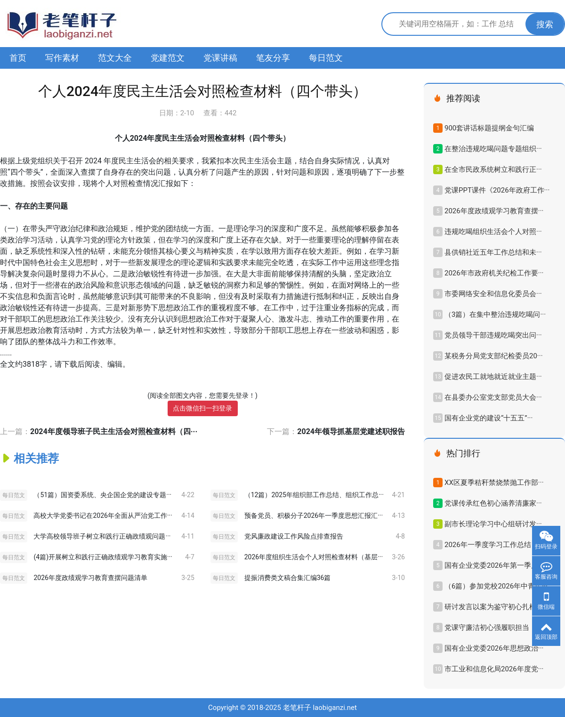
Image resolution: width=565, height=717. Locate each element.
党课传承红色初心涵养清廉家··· (493, 503)
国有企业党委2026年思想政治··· (493, 648)
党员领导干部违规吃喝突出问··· (493, 335)
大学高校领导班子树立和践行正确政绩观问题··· (101, 536)
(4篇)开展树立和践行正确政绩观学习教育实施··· (102, 557)
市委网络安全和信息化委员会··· (493, 294)
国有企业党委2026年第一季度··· (493, 565)
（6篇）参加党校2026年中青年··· (496, 586)
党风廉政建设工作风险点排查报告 (293, 536)
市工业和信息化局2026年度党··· (493, 669)
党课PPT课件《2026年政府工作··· (496, 190)
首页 (17, 58)
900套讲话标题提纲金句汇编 (489, 128)
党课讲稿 (220, 58)
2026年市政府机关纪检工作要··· (493, 273)
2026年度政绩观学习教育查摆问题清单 (90, 577)
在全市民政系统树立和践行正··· (493, 169)
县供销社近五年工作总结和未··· (493, 252)
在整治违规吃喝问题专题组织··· (493, 149)
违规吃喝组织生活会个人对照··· (493, 231)
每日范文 (326, 58)
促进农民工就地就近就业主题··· (493, 376)
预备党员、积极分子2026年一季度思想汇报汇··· (313, 515)
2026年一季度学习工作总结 (487, 544)
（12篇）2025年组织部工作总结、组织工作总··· (314, 495)
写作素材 (62, 58)
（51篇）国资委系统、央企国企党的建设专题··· (102, 495)
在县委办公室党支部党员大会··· (493, 397)
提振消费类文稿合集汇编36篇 (287, 577)
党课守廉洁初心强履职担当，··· (493, 627)
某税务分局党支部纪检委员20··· (493, 356)
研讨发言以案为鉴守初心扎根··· (493, 607)
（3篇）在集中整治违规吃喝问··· (495, 314)
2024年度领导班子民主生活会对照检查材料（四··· (113, 431)
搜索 (544, 24)
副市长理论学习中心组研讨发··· (493, 524)
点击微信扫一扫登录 (202, 408)
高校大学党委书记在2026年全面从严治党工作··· (102, 515)
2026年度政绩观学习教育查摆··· (493, 211)
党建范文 (168, 58)
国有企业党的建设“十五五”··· (488, 418)
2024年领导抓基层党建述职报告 (351, 431)
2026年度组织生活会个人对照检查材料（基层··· (313, 557)
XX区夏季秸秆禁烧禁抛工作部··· (494, 482)
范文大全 (115, 58)
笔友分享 (273, 58)
